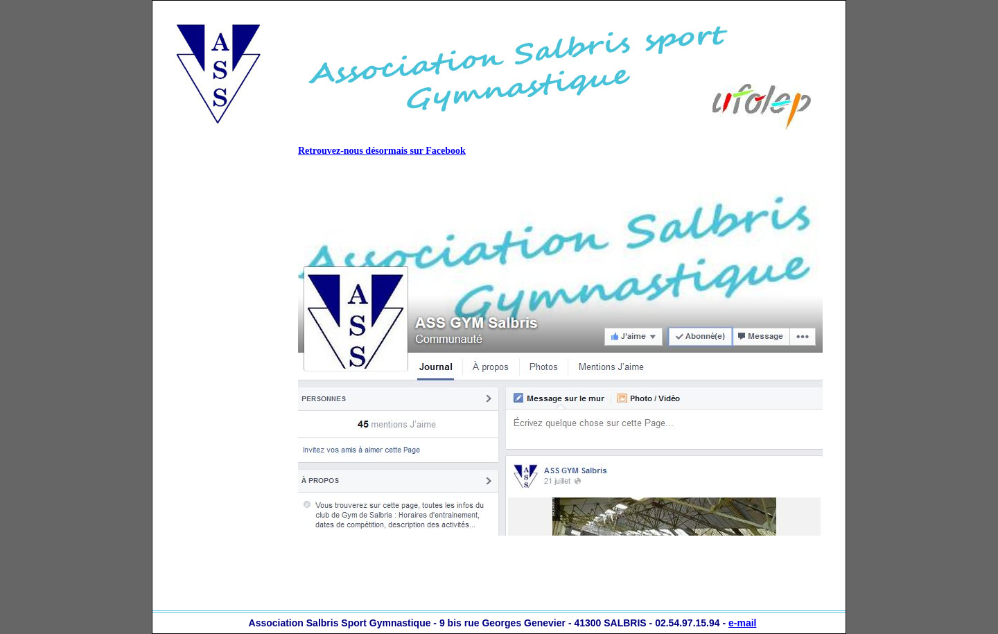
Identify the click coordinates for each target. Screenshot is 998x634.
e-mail (742, 622)
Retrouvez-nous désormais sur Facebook (382, 151)
